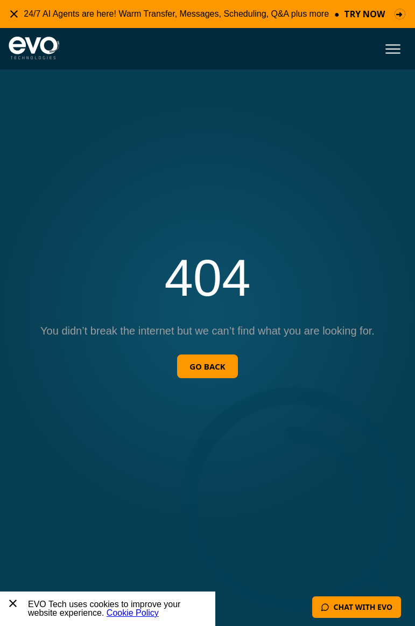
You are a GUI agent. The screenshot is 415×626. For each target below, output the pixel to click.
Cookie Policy (133, 612)
